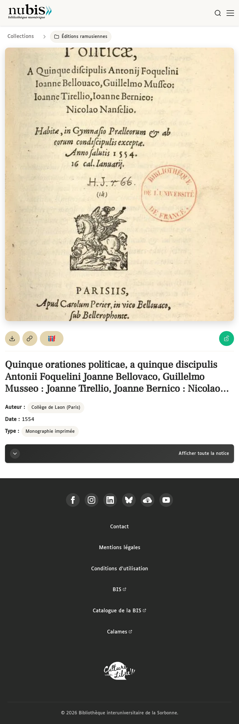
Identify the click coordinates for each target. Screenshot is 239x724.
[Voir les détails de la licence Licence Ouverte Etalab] (226, 338)
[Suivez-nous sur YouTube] (166, 500)
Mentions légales (119, 547)
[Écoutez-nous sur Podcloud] (147, 500)
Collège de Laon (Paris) (55, 407)
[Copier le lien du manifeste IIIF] (51, 338)
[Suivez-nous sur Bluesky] (129, 500)
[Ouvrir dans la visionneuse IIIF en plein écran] (119, 184)
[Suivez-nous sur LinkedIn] (110, 500)
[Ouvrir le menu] (230, 13)
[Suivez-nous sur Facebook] (73, 500)
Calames (119, 632)
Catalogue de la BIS (119, 611)
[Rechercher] (218, 13)
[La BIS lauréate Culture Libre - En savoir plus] (119, 672)
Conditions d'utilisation (119, 569)
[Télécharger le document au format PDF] (12, 338)
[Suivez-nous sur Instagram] (91, 500)
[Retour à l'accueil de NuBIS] (30, 13)
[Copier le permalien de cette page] (29, 338)
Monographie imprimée (50, 431)
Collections (20, 36)
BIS (119, 590)
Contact (119, 527)
